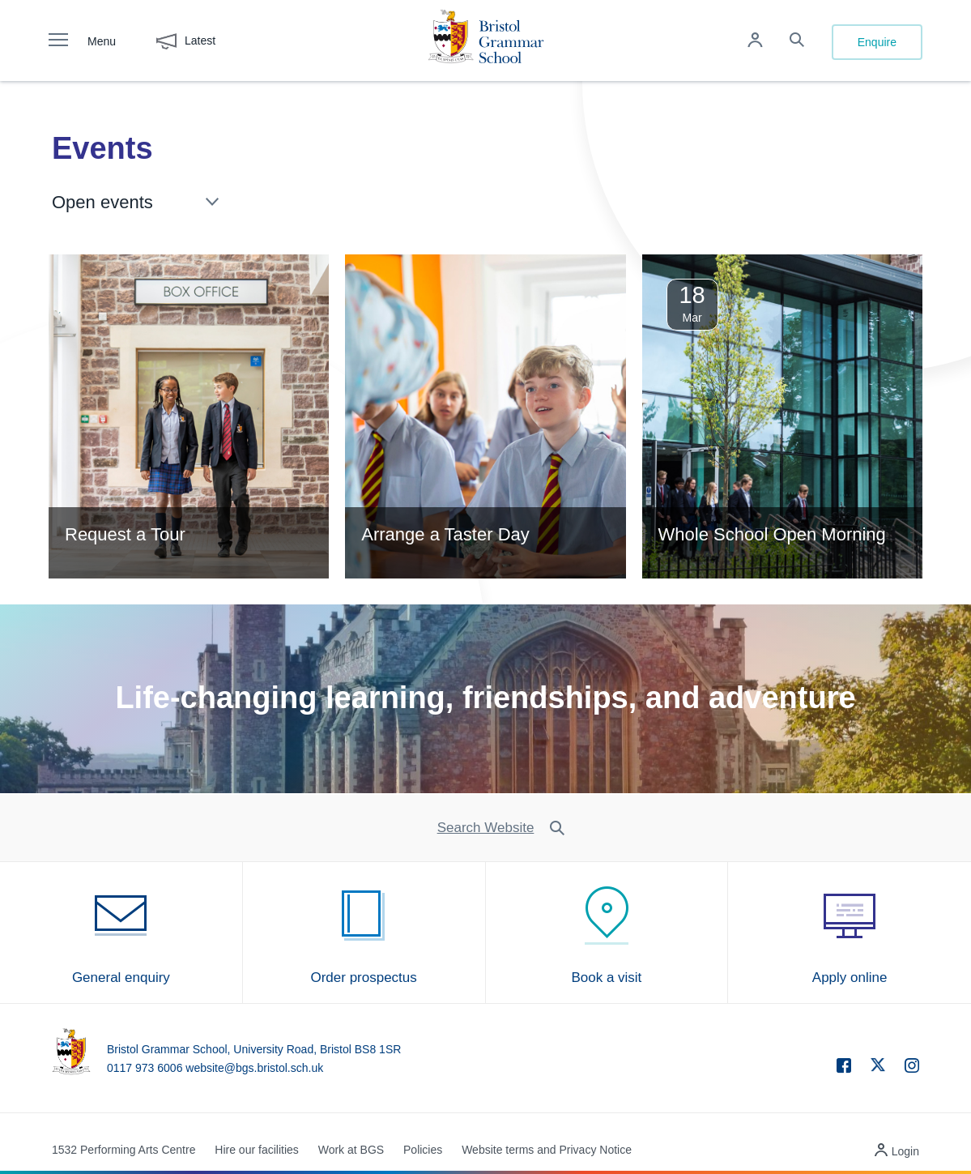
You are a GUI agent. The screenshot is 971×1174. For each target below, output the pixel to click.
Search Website (485, 827)
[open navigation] (66, 40)
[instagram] (903, 1067)
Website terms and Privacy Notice (547, 1149)
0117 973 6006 (144, 1067)
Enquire (877, 42)
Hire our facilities (256, 1149)
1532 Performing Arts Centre (123, 1149)
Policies (422, 1149)
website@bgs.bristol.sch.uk (254, 1067)
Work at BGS (351, 1149)
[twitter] (869, 1064)
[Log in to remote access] (754, 42)
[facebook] (835, 1067)
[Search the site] (797, 42)
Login (905, 1151)
